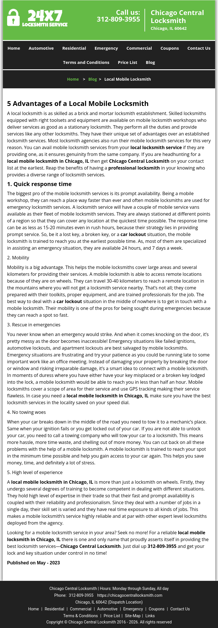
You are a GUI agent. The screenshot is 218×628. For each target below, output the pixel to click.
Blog (150, 62)
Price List (127, 62)
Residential (74, 48)
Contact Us (198, 48)
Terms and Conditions (86, 62)
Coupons (169, 48)
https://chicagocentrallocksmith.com (129, 595)
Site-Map (133, 616)
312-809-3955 (118, 19)
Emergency (106, 48)
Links (150, 616)
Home (14, 48)
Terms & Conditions (80, 616)
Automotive (41, 48)
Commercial (139, 48)
